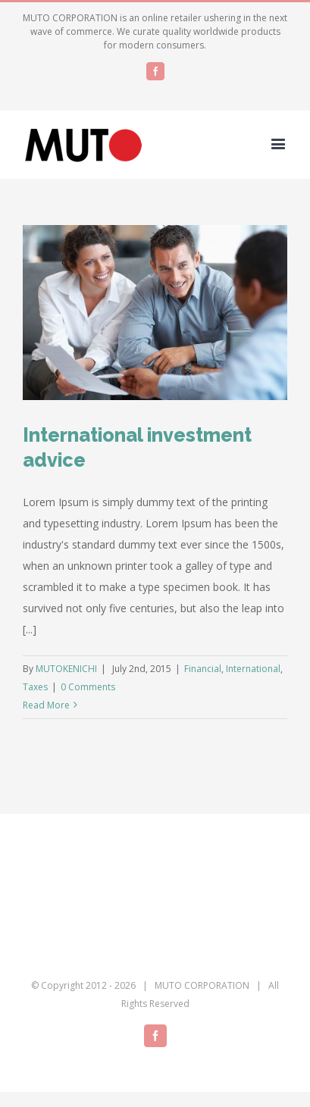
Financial (202, 668)
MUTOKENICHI (66, 668)
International (253, 668)
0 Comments (88, 686)
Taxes (35, 686)
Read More (46, 705)
